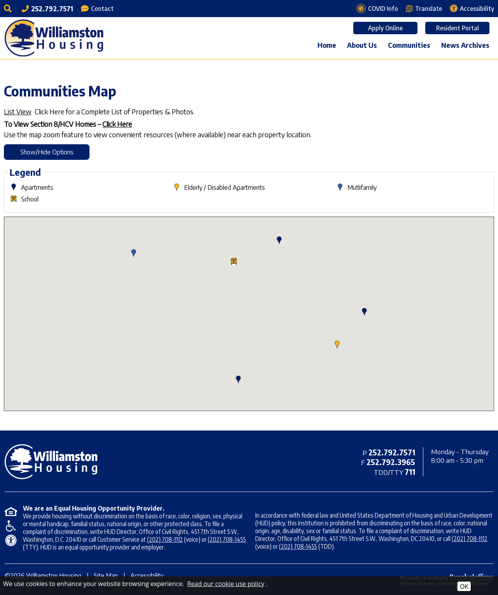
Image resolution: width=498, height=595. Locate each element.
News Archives (465, 44)
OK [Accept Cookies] (464, 586)
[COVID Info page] (377, 8)
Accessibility (146, 575)
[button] (337, 344)
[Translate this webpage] (424, 8)
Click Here (117, 124)
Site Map (106, 575)
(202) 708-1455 (227, 539)
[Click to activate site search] (9, 8)
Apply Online (385, 28)
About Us (362, 44)
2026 (17, 575)
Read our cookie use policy (225, 583)
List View (18, 111)
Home (326, 44)
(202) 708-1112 (165, 539)
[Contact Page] (97, 8)
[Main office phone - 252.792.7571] (47, 8)
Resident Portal (457, 28)
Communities (409, 44)
